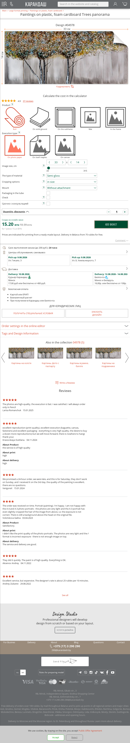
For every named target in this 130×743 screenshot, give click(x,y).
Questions (98, 642)
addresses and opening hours (70, 715)
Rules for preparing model (51, 672)
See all (65, 595)
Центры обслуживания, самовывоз (64, 252)
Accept (55, 737)
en (23, 672)
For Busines (9, 642)
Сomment (121, 240)
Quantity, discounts (14, 211)
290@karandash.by (61, 650)
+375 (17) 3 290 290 (66, 646)
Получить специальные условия (33, 313)
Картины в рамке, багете (79, 358)
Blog (76, 642)
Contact (121, 642)
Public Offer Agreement (90, 730)
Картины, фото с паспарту (50, 358)
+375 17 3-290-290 (55, 699)
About (54, 642)
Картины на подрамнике (108, 358)
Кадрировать (65, 86)
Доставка (64, 269)
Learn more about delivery (108, 721)
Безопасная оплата (64, 289)
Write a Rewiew (67, 382)
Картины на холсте (21, 356)
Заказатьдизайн (97, 313)
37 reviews (28, 101)
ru (17, 672)
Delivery (31, 642)
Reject (74, 737)
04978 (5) (78, 342)
